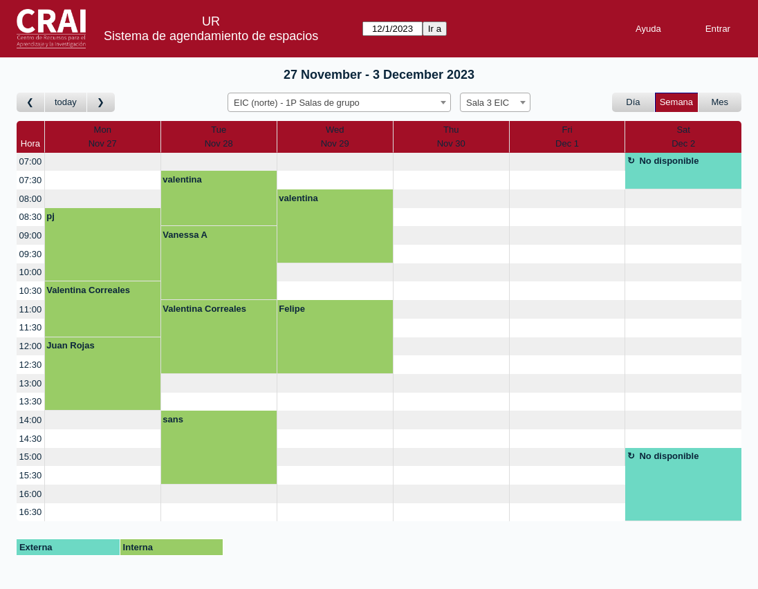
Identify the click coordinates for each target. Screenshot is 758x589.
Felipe (292, 308)
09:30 (30, 254)
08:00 (30, 199)
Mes (720, 102)
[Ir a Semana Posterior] (101, 103)
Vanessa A (185, 235)
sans (173, 419)
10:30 (30, 291)
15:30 (30, 475)
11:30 (30, 327)
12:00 (30, 346)
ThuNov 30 (451, 136)
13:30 (30, 401)
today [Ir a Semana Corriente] (66, 102)
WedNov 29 (335, 136)
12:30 (30, 364)
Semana (676, 102)
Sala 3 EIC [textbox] (487, 102)
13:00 (30, 383)
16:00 (30, 494)
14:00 (30, 420)
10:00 (30, 272)
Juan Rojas (70, 345)
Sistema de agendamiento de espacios (211, 36)
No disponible (669, 161)
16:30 (30, 512)
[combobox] (339, 102)
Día (633, 102)
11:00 (30, 309)
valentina (182, 179)
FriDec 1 (567, 136)
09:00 (30, 235)
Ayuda (648, 29)
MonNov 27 (103, 136)
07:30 (30, 180)
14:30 (30, 438)
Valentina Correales (88, 290)
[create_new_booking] (102, 162)
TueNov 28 (219, 136)
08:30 (30, 217)
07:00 (30, 161)
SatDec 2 (683, 136)
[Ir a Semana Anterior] (31, 103)
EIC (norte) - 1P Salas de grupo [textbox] (297, 102)
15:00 (30, 456)
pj (50, 216)
